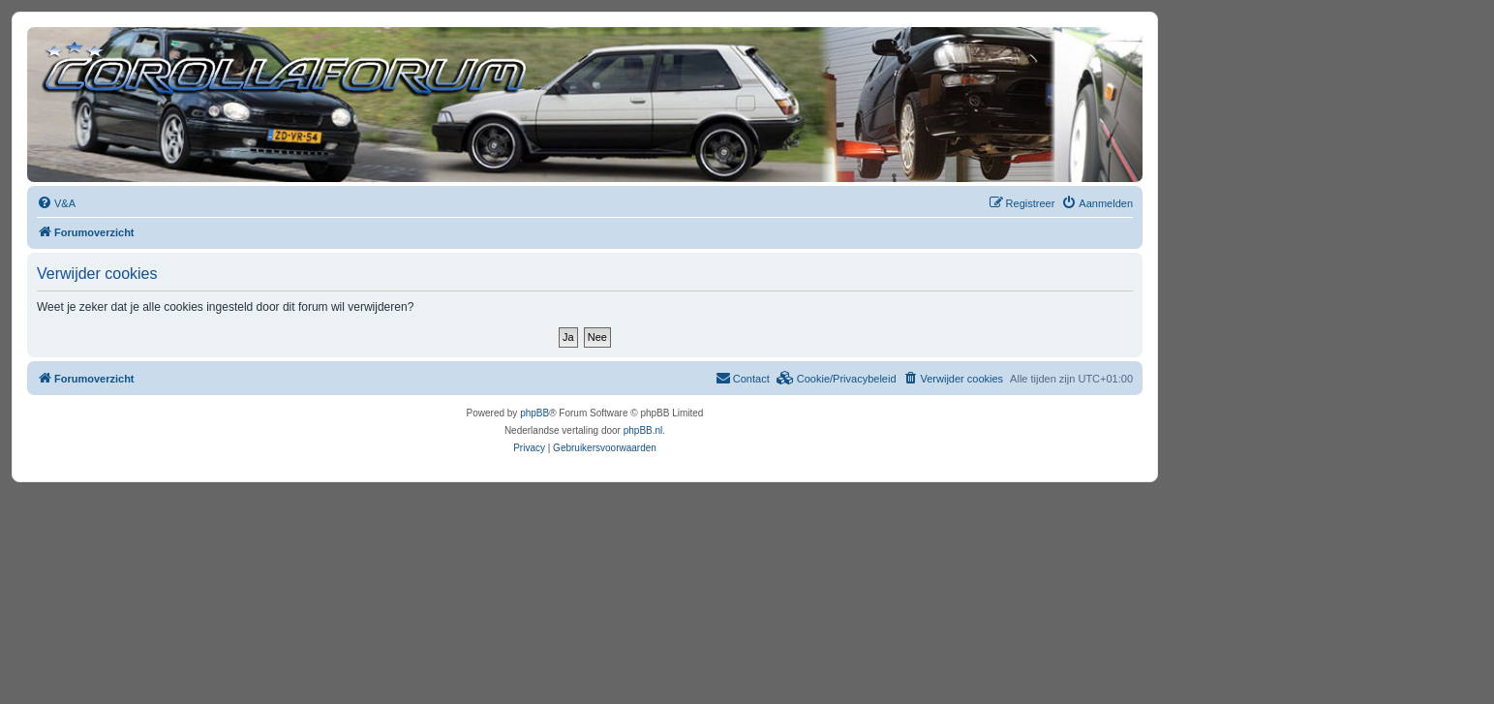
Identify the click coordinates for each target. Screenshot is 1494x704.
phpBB (534, 413)
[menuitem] (56, 203)
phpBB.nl (643, 430)
